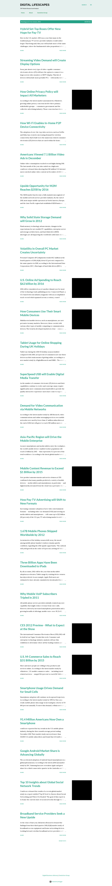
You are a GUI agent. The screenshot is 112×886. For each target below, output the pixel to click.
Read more (63, 50)
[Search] (84, 4)
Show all (88, 21)
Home (22, 12)
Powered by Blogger (56, 881)
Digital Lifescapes (34, 4)
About (30, 12)
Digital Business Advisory (50, 875)
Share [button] (22, 50)
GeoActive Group (41, 12)
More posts (62, 841)
